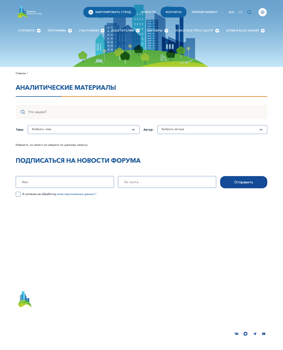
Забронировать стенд (109, 12)
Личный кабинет (205, 12)
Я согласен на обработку (59, 194)
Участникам (92, 31)
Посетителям (126, 31)
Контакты (173, 12)
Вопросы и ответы (211, 296)
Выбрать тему (81, 129)
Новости (148, 12)
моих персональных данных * (76, 194)
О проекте (29, 31)
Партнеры (157, 31)
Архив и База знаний (245, 31)
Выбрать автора (210, 129)
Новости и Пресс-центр (197, 31)
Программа (60, 31)
